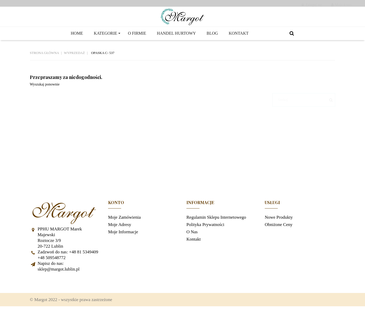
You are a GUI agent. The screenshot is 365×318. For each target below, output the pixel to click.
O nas (192, 240)
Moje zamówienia (124, 225)
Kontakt (193, 247)
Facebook (36, 291)
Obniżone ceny (278, 233)
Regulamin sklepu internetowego (216, 225)
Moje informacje (123, 240)
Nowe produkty (279, 225)
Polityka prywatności (205, 233)
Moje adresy (119, 233)
